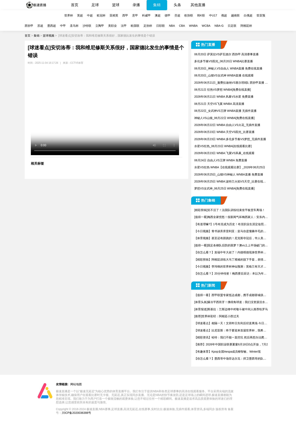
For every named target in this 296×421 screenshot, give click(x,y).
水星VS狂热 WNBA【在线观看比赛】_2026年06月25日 (229, 167)
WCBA (206, 25)
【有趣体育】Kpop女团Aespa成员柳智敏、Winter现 (227, 351)
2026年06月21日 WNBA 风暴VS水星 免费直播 (223, 96)
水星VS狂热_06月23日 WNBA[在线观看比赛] (223, 146)
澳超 (158, 15)
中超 (90, 15)
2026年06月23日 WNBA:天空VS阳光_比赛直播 (224, 132)
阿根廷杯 (246, 25)
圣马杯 (74, 25)
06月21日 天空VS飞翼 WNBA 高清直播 (219, 103)
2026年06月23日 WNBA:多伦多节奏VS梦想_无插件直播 (230, 139)
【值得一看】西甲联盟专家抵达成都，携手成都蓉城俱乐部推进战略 (230, 295)
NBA (172, 25)
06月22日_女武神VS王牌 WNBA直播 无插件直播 (225, 110)
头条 (177, 5)
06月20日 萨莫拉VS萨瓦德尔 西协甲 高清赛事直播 (226, 54)
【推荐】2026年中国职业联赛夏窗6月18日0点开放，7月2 (231, 344)
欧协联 (188, 15)
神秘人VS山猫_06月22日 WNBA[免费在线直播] (224, 118)
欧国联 (135, 25)
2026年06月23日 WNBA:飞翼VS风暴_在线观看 (224, 153)
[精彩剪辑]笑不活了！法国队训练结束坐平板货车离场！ (229, 210)
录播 (136, 5)
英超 (80, 15)
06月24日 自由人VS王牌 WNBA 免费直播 (220, 160)
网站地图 (76, 384)
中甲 (63, 25)
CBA (182, 25)
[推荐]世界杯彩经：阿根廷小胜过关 (216, 316)
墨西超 (51, 25)
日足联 (232, 25)
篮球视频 (48, 35)
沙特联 (87, 25)
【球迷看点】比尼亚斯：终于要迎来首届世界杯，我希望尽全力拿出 (230, 331)
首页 (74, 5)
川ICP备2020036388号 (76, 412)
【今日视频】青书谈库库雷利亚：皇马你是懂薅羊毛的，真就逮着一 (230, 231)
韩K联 (201, 15)
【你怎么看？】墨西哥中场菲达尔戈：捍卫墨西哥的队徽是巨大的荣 (230, 359)
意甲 (135, 15)
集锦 (157, 5)
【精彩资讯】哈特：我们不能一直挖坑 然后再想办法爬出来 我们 (230, 338)
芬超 (177, 15)
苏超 (40, 25)
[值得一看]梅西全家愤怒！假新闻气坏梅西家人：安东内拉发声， (231, 217)
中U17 (213, 15)
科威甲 (146, 15)
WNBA (193, 25)
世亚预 (261, 15)
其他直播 (198, 5)
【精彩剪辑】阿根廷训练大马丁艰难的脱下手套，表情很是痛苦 (230, 260)
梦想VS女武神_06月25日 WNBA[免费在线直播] (224, 188)
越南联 (235, 15)
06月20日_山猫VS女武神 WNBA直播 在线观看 (224, 75)
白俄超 (248, 15)
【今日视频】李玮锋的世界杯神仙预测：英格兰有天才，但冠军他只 (230, 267)
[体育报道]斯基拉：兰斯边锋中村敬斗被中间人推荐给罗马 (231, 309)
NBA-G (219, 25)
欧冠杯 (101, 15)
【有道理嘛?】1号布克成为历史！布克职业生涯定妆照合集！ (230, 224)
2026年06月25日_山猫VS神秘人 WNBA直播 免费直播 (228, 174)
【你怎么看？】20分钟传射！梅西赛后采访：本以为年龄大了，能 (230, 274)
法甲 (124, 25)
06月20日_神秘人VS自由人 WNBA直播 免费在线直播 (228, 68)
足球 (95, 5)
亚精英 (114, 15)
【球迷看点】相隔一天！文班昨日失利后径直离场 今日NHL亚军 (230, 323)
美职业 (112, 25)
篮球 (115, 5)
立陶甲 (99, 25)
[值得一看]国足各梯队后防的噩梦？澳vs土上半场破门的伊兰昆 (231, 246)
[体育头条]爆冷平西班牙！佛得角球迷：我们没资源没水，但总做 (231, 302)
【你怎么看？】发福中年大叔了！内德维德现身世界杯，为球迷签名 (230, 253)
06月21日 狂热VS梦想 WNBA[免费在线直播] (222, 89)
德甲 (167, 15)
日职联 (160, 25)
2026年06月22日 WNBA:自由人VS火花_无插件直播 (227, 125)
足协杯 (147, 25)
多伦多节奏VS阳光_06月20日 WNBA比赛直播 (223, 61)
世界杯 (68, 15)
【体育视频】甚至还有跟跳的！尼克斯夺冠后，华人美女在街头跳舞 (230, 238)
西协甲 (29, 25)
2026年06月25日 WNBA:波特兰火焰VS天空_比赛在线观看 (230, 182)
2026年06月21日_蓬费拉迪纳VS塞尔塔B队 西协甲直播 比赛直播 (231, 83)
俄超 (224, 15)
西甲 (125, 15)
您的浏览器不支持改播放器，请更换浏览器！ (105, 112)
